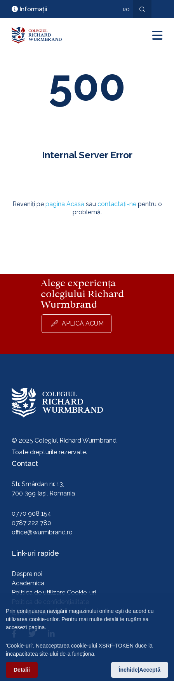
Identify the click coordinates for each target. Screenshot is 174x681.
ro (126, 9)
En (122, 21)
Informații (29, 9)
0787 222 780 (31, 523)
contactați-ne (116, 204)
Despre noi (27, 574)
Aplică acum (83, 323)
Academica (28, 583)
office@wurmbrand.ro (42, 532)
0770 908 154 (31, 513)
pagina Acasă (64, 204)
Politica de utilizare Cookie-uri (54, 592)
